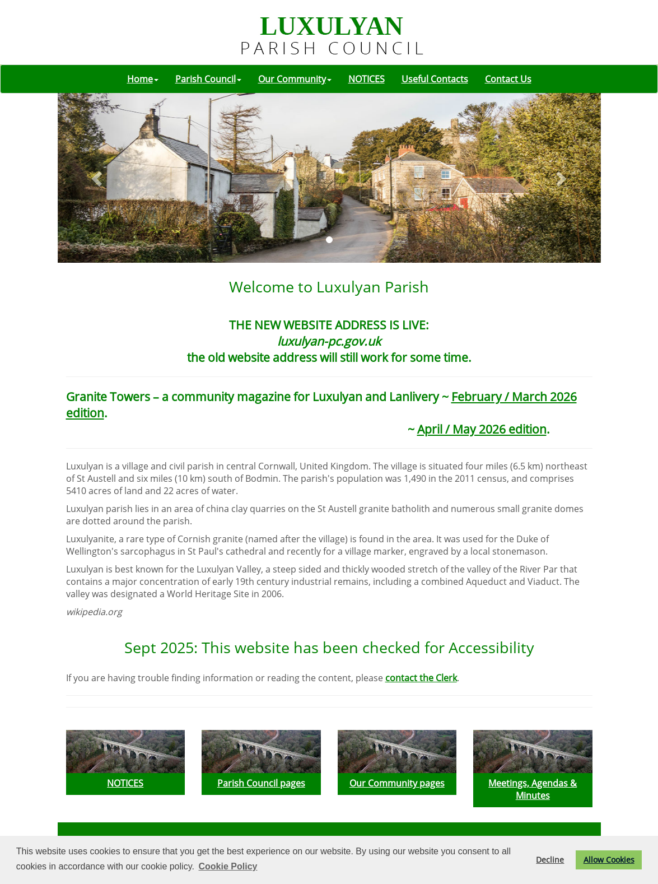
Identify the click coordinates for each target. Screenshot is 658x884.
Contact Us (508, 79)
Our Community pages (397, 783)
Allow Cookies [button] (609, 859)
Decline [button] (550, 859)
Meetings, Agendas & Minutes (532, 789)
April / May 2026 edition (482, 429)
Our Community (295, 79)
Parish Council (208, 79)
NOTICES (366, 79)
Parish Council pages (261, 783)
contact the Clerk (421, 678)
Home (142, 79)
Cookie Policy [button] (228, 866)
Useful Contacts (435, 79)
